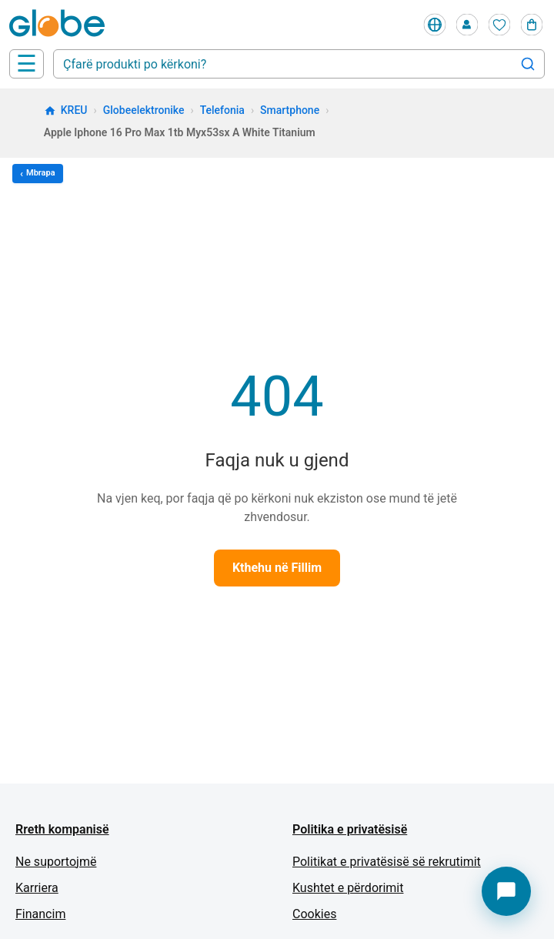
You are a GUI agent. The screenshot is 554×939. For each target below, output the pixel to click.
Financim (40, 914)
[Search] (528, 64)
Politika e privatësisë (349, 829)
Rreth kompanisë (62, 829)
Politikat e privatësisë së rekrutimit (386, 861)
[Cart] (532, 25)
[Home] (60, 24)
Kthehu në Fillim (277, 567)
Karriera (36, 888)
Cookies (314, 914)
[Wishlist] (499, 25)
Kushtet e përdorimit (347, 888)
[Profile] (467, 25)
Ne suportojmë (55, 861)
